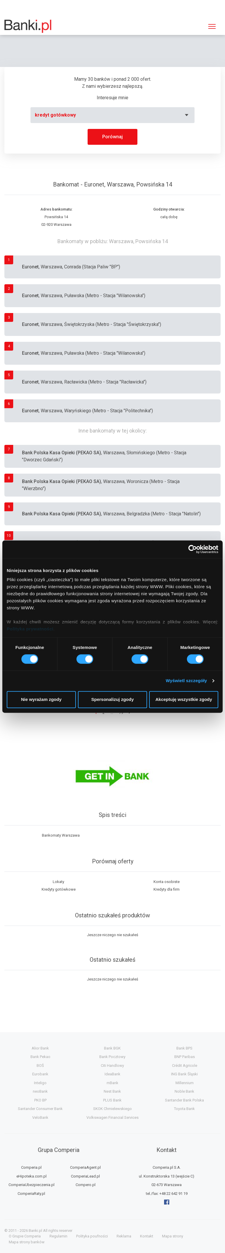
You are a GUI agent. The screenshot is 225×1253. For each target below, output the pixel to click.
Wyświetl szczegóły (186, 680)
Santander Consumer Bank (40, 1108)
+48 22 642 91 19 (173, 1193)
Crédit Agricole (184, 1065)
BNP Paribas (184, 1056)
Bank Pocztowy (112, 1056)
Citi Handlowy (112, 1065)
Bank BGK (112, 1048)
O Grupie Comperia (25, 1236)
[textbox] (112, 115)
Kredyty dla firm (167, 889)
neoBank (40, 1091)
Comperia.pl (31, 1167)
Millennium (184, 1083)
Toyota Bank (184, 1108)
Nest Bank (112, 1091)
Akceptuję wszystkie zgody (183, 699)
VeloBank (40, 1117)
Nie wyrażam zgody (41, 699)
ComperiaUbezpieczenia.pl (31, 1185)
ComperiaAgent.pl (85, 1167)
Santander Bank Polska (184, 1100)
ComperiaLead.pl (85, 1176)
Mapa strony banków (27, 1242)
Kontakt (146, 1236)
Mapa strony (172, 1236)
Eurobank (40, 1074)
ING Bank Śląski (184, 1074)
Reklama (124, 1236)
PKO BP (40, 1100)
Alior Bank (40, 1048)
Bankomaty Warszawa (61, 835)
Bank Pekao (40, 1056)
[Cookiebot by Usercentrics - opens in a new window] (192, 549)
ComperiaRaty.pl (31, 1193)
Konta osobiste (167, 881)
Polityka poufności (92, 1236)
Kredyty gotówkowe (59, 889)
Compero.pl (86, 1185)
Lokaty (58, 881)
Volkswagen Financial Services (112, 1117)
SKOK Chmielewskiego (112, 1108)
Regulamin (58, 1236)
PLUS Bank (112, 1100)
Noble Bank (184, 1091)
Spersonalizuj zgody (112, 699)
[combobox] (112, 115)
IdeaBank (112, 1074)
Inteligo (40, 1083)
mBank (112, 1083)
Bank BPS (184, 1048)
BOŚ (40, 1065)
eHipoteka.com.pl (31, 1176)
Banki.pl (35, 1230)
